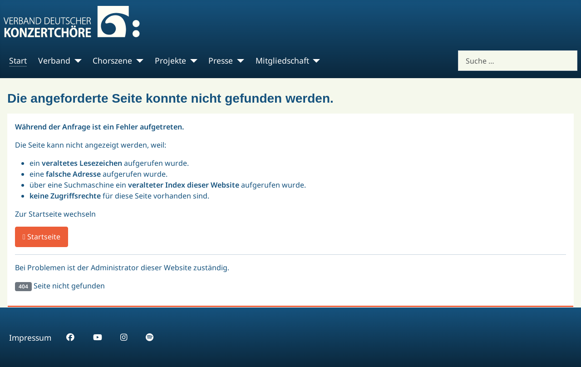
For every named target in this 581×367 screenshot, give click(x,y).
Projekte (170, 60)
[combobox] (517, 60)
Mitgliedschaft (282, 60)
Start (18, 60)
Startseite (41, 237)
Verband (54, 60)
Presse (220, 60)
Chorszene (112, 60)
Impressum (30, 337)
